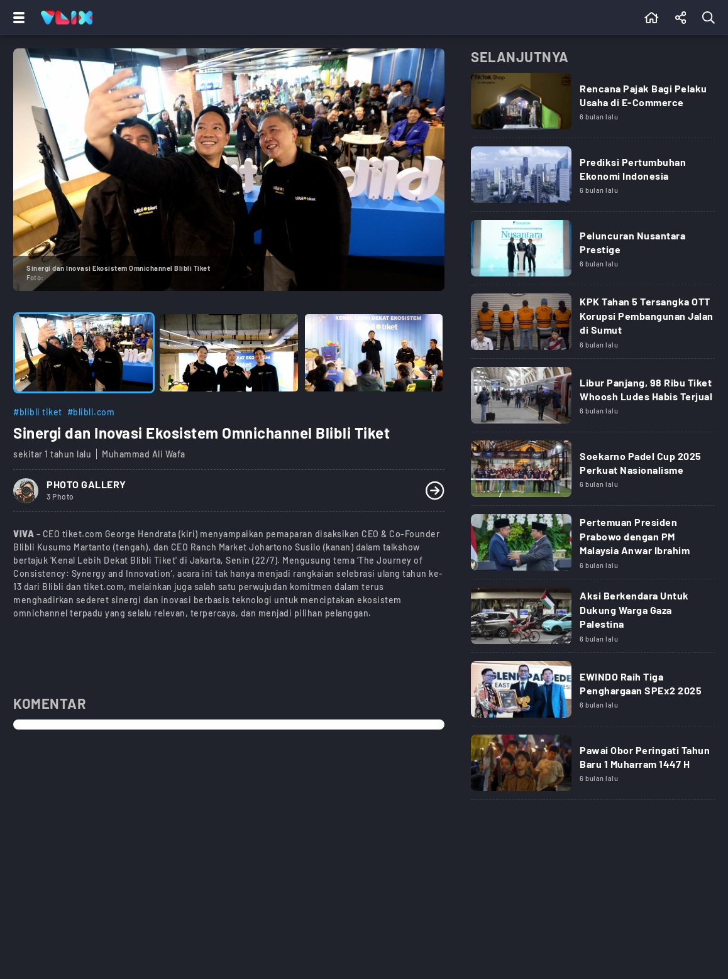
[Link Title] (593, 105)
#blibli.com (91, 412)
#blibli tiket (37, 412)
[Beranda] (651, 17)
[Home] (67, 17)
